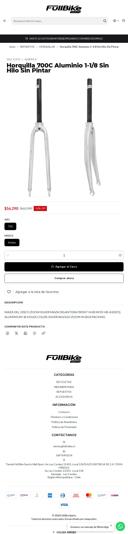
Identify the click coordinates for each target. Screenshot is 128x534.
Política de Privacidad (64, 421)
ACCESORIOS (64, 391)
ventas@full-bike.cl (64, 438)
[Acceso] (116, 21)
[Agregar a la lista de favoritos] (31, 286)
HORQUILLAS (47, 41)
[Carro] (123, 21)
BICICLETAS (64, 376)
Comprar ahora (64, 272)
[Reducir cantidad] (8, 249)
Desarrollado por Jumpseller (81, 513)
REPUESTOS (27, 41)
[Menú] (4, 21)
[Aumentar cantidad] (120, 249)
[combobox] (59, 20)
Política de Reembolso (64, 416)
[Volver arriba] (64, 527)
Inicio (12, 41)
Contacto (64, 406)
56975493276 (64, 447)
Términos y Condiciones (64, 411)
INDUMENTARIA (64, 381)
